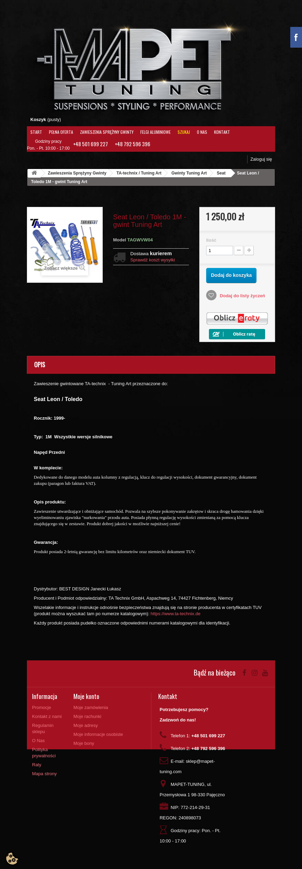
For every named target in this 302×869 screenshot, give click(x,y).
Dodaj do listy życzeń (242, 295)
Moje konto (86, 696)
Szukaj (184, 132)
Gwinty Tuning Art (189, 173)
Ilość (211, 240)
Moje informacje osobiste (98, 734)
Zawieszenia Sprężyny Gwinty (106, 132)
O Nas (202, 132)
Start (36, 132)
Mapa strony (44, 773)
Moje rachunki (87, 716)
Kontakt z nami (47, 716)
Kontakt (222, 132)
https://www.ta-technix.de (176, 613)
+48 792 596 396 (132, 144)
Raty (36, 764)
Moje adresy (85, 725)
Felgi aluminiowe (155, 132)
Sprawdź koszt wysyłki (152, 259)
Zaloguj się (261, 159)
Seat (221, 173)
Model (119, 239)
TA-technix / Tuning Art (139, 173)
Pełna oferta (61, 132)
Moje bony (83, 743)
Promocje (41, 707)
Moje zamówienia (90, 707)
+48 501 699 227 (90, 144)
